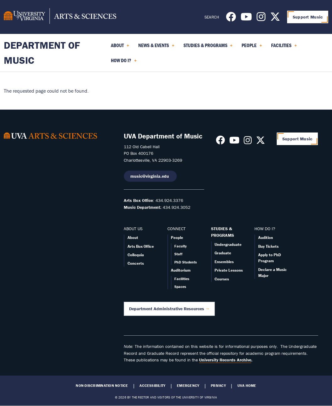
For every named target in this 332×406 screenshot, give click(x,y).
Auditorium (181, 270)
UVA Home (246, 385)
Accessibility (152, 385)
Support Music (308, 17)
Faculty (180, 246)
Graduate (223, 253)
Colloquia (136, 254)
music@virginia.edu (150, 176)
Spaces (180, 286)
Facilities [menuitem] (284, 47)
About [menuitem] (120, 47)
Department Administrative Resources (166, 308)
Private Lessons (229, 270)
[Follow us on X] (275, 18)
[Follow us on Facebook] (231, 18)
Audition (265, 237)
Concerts (136, 263)
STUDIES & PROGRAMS (222, 232)
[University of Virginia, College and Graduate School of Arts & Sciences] (60, 17)
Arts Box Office (141, 246)
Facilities (181, 278)
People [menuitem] (251, 47)
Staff (178, 254)
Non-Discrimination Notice (102, 385)
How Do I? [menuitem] (123, 62)
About (133, 237)
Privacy (218, 385)
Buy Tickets (268, 246)
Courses (222, 279)
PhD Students (185, 262)
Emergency (188, 385)
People (177, 237)
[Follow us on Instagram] (261, 18)
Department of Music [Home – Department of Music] (42, 52)
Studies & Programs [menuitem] (208, 47)
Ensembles (224, 261)
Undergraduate (228, 244)
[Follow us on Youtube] (246, 18)
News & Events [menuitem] (156, 47)
